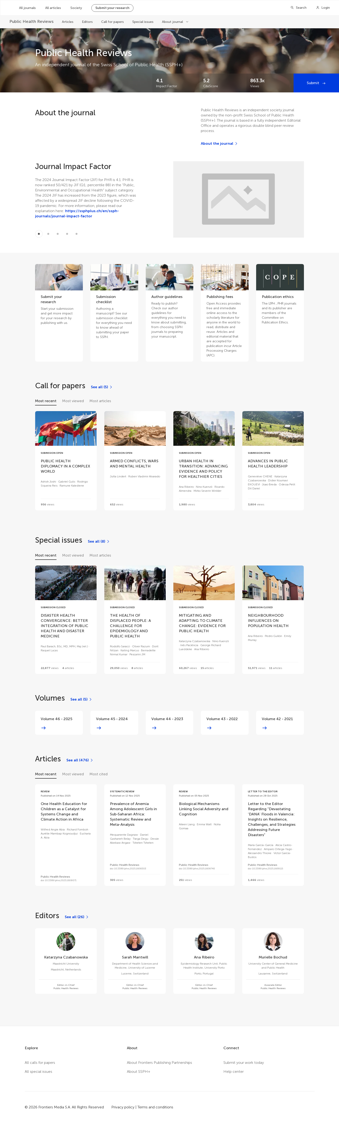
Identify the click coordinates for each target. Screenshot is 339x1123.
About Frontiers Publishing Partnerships (159, 1062)
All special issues (38, 1071)
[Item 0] (39, 234)
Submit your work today (243, 1062)
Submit (313, 83)
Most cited (98, 774)
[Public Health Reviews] (31, 21)
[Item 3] (67, 234)
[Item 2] (57, 234)
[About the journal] (219, 143)
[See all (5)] (102, 387)
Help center (233, 1071)
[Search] (298, 7)
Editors (87, 22)
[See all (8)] (99, 541)
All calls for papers (40, 1062)
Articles (67, 22)
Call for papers (112, 22)
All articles (53, 8)
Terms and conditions (155, 1107)
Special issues (142, 22)
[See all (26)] (77, 917)
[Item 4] (76, 234)
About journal (173, 22)
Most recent (45, 401)
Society (76, 8)
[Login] (323, 7)
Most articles (100, 401)
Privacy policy (122, 1107)
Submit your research (112, 8)
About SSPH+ (138, 1071)
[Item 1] (48, 234)
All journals (27, 8)
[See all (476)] (79, 760)
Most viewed (73, 401)
